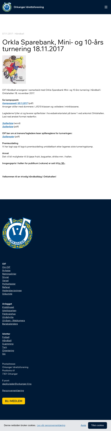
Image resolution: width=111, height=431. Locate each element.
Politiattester (9, 283)
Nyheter (6, 270)
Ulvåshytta (7, 317)
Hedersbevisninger (12, 290)
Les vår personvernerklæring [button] (51, 425)
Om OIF (6, 267)
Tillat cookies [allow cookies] (97, 425)
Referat (6, 287)
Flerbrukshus (9, 313)
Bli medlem (13, 401)
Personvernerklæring (13, 390)
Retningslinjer (9, 273)
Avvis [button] (83, 425)
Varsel (5, 280)
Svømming (7, 343)
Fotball (5, 337)
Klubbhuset (8, 307)
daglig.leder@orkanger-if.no (17, 383)
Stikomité (7, 293)
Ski (4, 353)
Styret (5, 277)
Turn (4, 347)
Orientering (8, 350)
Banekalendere (10, 323)
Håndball (7, 340)
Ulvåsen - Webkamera (13, 320)
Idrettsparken (9, 310)
